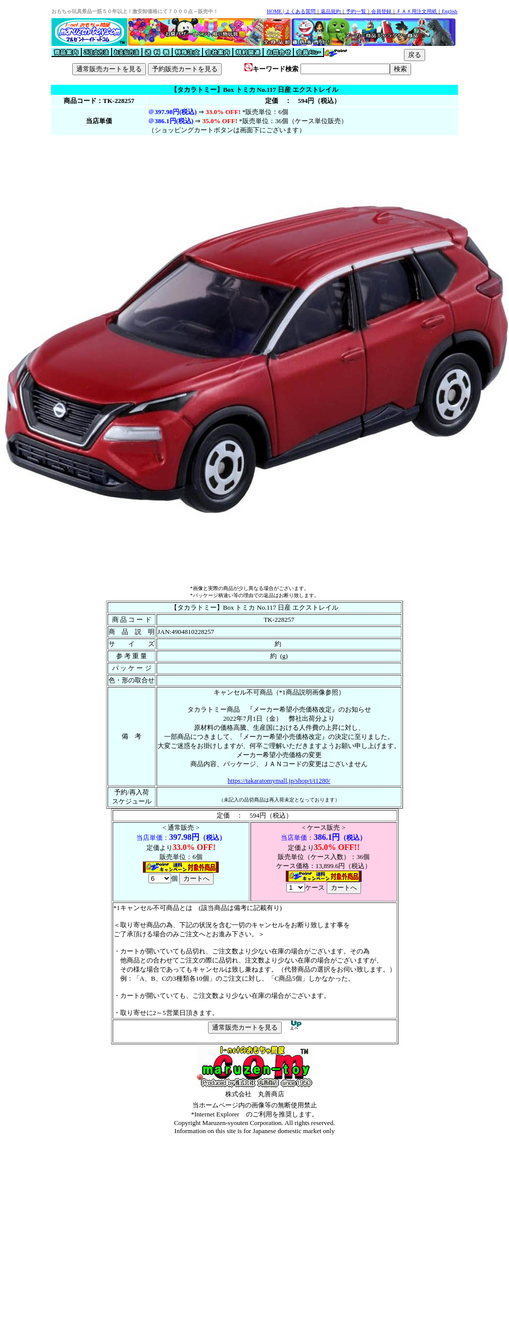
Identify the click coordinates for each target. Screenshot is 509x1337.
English (449, 11)
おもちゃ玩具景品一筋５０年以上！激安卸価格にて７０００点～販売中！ (135, 11)
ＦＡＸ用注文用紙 (416, 11)
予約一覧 (356, 11)
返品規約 (331, 11)
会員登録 (381, 11)
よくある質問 (300, 11)
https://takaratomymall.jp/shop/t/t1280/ (279, 780)
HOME (274, 11)
